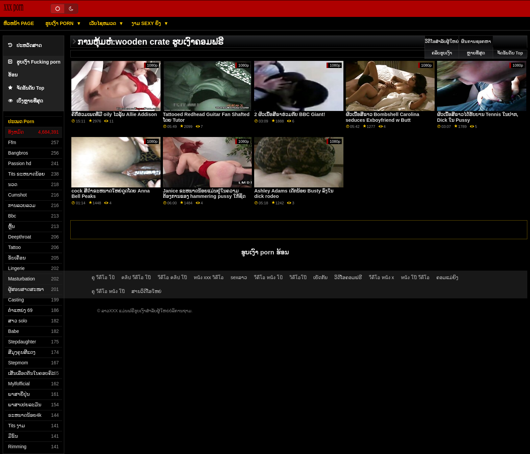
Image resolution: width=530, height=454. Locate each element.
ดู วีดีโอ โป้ (103, 277)
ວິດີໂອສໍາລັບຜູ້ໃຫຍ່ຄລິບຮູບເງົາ (442, 47)
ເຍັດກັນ (320, 277)
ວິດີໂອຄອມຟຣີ (348, 277)
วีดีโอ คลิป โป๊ (172, 277)
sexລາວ (239, 277)
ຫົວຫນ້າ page (18, 23)
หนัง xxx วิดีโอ (209, 277)
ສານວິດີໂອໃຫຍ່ (146, 291)
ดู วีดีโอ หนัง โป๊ (108, 291)
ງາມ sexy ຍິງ (146, 23)
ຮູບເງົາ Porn (60, 23)
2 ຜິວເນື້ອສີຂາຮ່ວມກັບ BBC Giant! (289, 114)
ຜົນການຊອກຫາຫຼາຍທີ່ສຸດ (476, 47)
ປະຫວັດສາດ (25, 45)
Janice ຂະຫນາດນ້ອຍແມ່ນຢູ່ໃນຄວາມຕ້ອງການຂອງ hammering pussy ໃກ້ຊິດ (204, 193)
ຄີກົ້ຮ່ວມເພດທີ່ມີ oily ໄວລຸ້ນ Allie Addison (114, 114)
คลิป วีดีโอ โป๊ (136, 277)
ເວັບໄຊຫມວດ (103, 23)
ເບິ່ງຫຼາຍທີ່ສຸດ (25, 101)
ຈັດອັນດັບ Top (26, 88)
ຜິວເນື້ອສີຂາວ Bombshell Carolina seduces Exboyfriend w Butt (382, 117)
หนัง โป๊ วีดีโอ (415, 277)
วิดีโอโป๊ (298, 277)
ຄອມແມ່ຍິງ (447, 277)
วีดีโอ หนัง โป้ (268, 277)
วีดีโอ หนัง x (381, 277)
